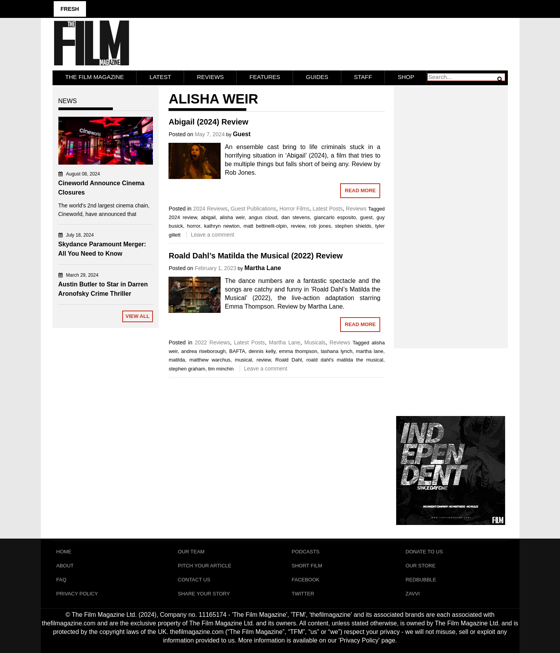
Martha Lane (262, 268)
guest (366, 217)
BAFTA (237, 351)
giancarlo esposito (335, 217)
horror (193, 226)
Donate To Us (424, 552)
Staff (363, 77)
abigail (208, 217)
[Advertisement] (451, 208)
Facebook (306, 580)
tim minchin (221, 369)
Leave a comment (212, 235)
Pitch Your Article (205, 566)
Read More (360, 190)
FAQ (61, 580)
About (65, 566)
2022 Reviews (212, 342)
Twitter (303, 594)
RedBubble (421, 580)
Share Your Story (204, 594)
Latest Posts (327, 208)
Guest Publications (253, 208)
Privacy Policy (77, 594)
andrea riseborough (203, 351)
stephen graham (187, 369)
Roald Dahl (288, 360)
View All (137, 316)
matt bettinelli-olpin (265, 226)
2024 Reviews (210, 208)
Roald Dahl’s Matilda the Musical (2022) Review (255, 255)
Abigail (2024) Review (208, 122)
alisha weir (232, 217)
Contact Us (194, 580)
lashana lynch (336, 351)
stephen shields (353, 226)
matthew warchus (210, 360)
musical (243, 360)
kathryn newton (222, 226)
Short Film (307, 566)
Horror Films (294, 208)
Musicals (314, 342)
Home (64, 552)
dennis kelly (262, 351)
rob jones (320, 226)
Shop (406, 77)
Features (264, 77)
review (298, 226)
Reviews (210, 77)
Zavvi (413, 594)
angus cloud (263, 217)
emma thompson (298, 351)
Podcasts (306, 552)
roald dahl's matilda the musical (344, 360)
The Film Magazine (94, 77)
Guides (317, 77)
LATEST (160, 77)
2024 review (183, 217)
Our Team (191, 552)
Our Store (420, 566)
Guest (241, 134)
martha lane (369, 351)
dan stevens (295, 217)
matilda (177, 360)
